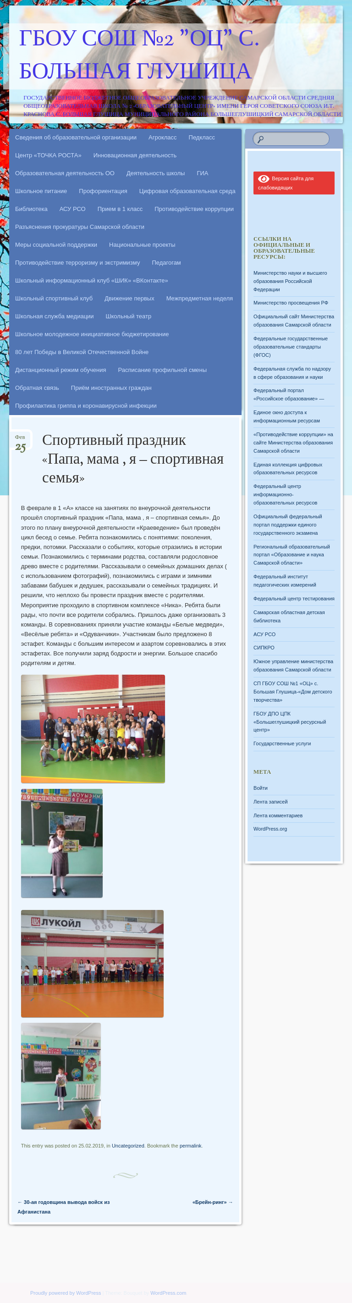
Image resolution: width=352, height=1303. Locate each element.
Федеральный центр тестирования (294, 598)
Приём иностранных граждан (111, 387)
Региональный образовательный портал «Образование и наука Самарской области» (291, 555)
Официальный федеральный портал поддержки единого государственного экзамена (287, 525)
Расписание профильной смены (162, 369)
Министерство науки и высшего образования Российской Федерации (290, 281)
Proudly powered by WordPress (65, 1293)
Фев (20, 440)
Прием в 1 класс (120, 208)
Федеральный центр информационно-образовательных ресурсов (285, 494)
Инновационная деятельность (135, 155)
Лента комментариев (277, 815)
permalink (191, 1145)
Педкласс (202, 137)
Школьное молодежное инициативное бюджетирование (92, 334)
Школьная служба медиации (54, 316)
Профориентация (103, 191)
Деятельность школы (155, 173)
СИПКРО (264, 647)
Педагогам (166, 262)
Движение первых (129, 298)
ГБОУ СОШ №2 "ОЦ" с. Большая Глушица (139, 56)
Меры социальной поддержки (56, 244)
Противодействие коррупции (194, 208)
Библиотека (31, 208)
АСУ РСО (73, 208)
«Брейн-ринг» (212, 1202)
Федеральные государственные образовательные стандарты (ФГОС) (290, 347)
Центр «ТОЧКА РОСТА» (48, 155)
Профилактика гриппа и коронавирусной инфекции (86, 405)
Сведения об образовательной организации (76, 137)
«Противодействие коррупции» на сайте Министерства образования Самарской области (293, 443)
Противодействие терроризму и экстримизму (77, 262)
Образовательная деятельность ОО (65, 173)
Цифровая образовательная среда (187, 191)
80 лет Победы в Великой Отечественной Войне (81, 352)
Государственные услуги (282, 743)
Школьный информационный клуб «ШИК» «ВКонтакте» (91, 280)
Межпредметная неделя (199, 298)
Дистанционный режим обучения (60, 369)
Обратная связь (37, 387)
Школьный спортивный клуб (54, 298)
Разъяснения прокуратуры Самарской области (79, 226)
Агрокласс (162, 137)
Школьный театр (129, 316)
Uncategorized (128, 1145)
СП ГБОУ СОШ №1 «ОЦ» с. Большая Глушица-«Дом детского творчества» (292, 692)
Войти (260, 788)
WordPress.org (270, 829)
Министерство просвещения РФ (290, 302)
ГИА (202, 173)
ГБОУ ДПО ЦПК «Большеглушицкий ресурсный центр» (289, 722)
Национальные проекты (142, 244)
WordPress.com (168, 1293)
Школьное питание (41, 191)
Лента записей (270, 801)
